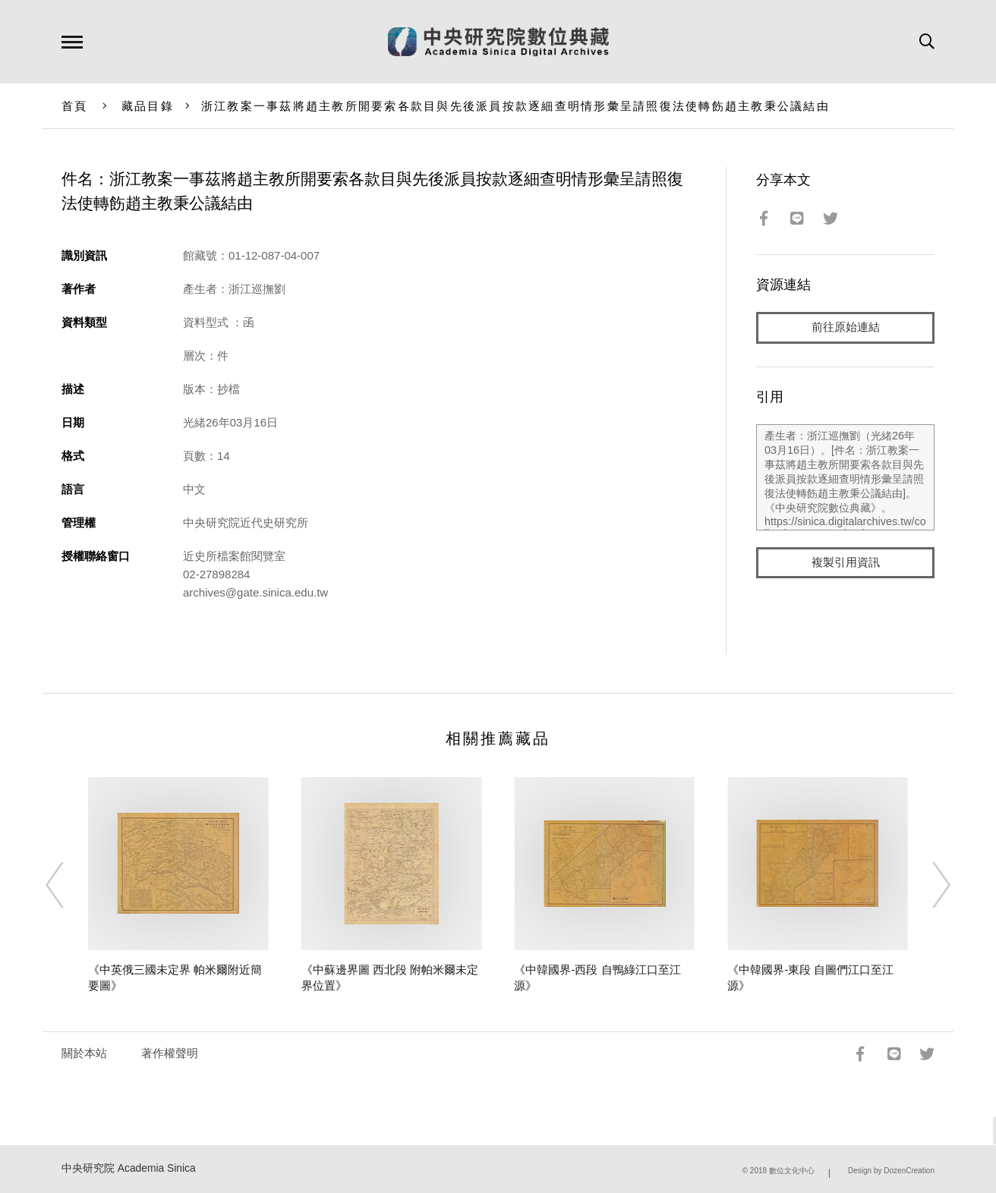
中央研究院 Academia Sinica (128, 1168)
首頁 (74, 105)
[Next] (928, 885)
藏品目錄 (147, 105)
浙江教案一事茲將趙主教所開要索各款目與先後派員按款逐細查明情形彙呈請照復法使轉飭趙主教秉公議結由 (515, 105)
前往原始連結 (846, 327)
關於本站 (84, 1053)
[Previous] (68, 885)
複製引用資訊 (846, 562)
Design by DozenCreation (891, 1170)
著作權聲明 (169, 1053)
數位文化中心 (792, 1170)
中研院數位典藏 (498, 41)
